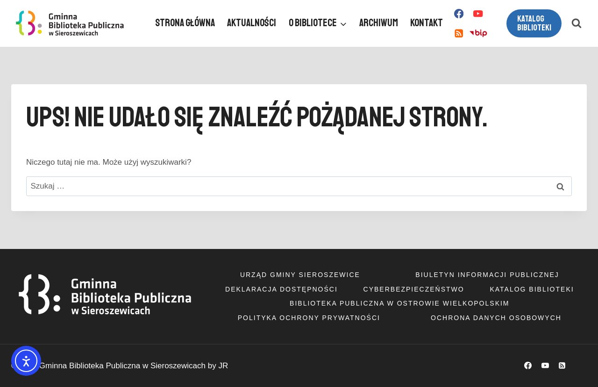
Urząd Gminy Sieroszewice (300, 274)
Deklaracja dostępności (281, 289)
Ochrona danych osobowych (496, 317)
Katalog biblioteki (534, 23)
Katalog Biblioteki (532, 289)
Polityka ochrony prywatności (309, 317)
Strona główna (185, 22)
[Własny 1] (478, 33)
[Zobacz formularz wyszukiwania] (576, 23)
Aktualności (251, 22)
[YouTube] (478, 13)
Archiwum (378, 22)
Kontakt (426, 22)
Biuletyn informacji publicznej (487, 274)
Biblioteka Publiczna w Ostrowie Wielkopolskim (399, 303)
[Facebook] (458, 13)
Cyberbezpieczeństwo (413, 289)
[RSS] (458, 33)
